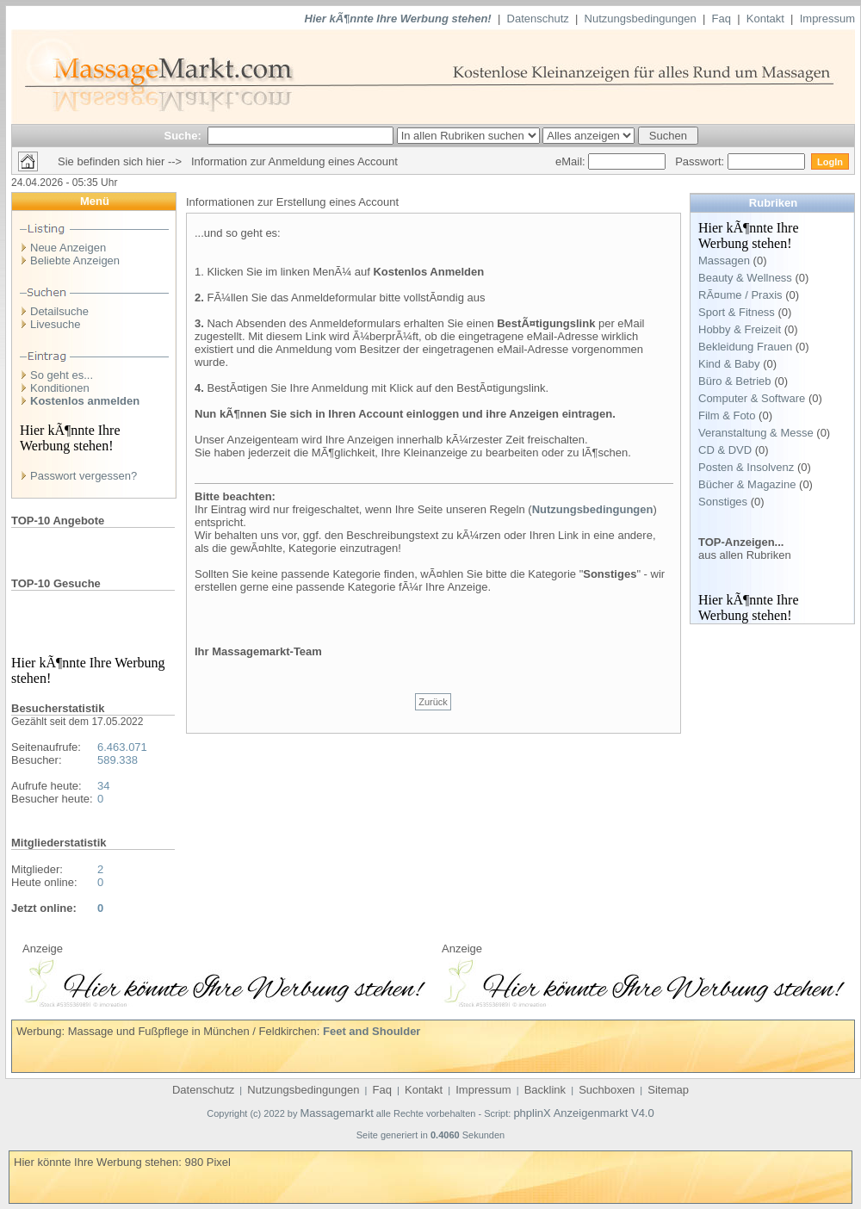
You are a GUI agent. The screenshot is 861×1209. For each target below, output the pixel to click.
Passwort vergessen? (83, 475)
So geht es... (61, 375)
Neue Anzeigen (68, 247)
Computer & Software (751, 398)
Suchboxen (607, 1089)
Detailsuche (59, 311)
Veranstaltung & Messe (756, 432)
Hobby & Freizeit (739, 329)
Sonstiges (722, 501)
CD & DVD (725, 449)
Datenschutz (538, 18)
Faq (721, 18)
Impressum (827, 18)
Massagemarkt (337, 1113)
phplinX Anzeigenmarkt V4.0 (583, 1113)
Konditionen (60, 387)
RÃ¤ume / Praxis (740, 294)
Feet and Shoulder (371, 1031)
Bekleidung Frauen (745, 346)
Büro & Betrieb (734, 381)
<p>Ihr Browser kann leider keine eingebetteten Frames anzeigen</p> (223, 981)
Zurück (433, 702)
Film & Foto (726, 415)
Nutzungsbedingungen (641, 18)
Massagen (724, 260)
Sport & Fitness (736, 312)
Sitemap (668, 1089)
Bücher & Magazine (747, 484)
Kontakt (765, 18)
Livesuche (55, 324)
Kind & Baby (729, 363)
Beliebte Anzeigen (75, 260)
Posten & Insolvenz (746, 467)
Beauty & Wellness (745, 277)
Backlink (545, 1089)
